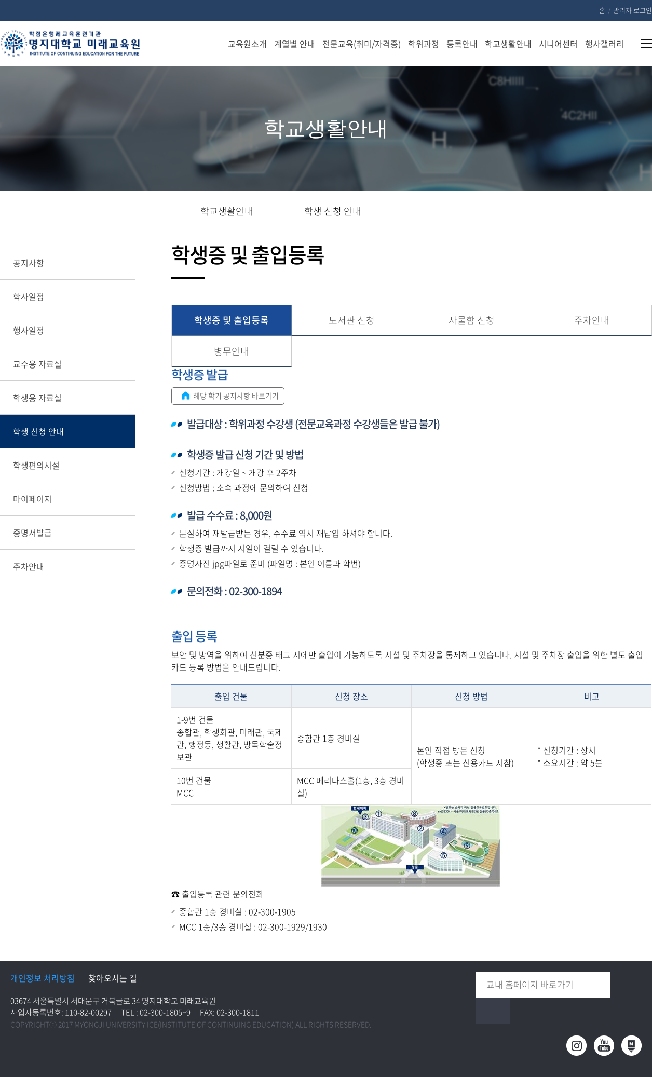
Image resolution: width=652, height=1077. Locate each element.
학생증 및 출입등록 (231, 320)
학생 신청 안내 (38, 431)
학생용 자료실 (37, 397)
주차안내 (28, 566)
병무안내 (231, 351)
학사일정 (28, 296)
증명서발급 (32, 532)
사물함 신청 (472, 320)
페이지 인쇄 (645, 212)
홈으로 (174, 211)
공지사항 (28, 262)
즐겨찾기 (610, 212)
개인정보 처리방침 (42, 978)
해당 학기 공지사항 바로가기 (229, 395)
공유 (577, 212)
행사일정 (28, 330)
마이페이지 (32, 499)
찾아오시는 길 (112, 978)
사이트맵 (640, 43)
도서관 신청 (352, 320)
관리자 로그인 (632, 10)
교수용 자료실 (37, 364)
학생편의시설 (36, 465)
